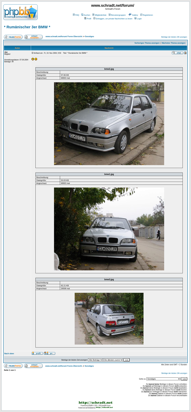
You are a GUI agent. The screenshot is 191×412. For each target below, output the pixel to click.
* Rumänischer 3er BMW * (27, 27)
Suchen (85, 15)
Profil (87, 19)
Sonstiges (89, 36)
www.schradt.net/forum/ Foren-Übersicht (64, 36)
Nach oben (9, 353)
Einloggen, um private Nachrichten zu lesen (112, 19)
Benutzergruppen (117, 15)
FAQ (76, 15)
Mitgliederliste (99, 15)
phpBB (90, 405)
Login (138, 19)
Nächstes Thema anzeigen (173, 43)
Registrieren (146, 15)
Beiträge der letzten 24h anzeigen (174, 37)
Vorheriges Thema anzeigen (147, 43)
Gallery (133, 15)
